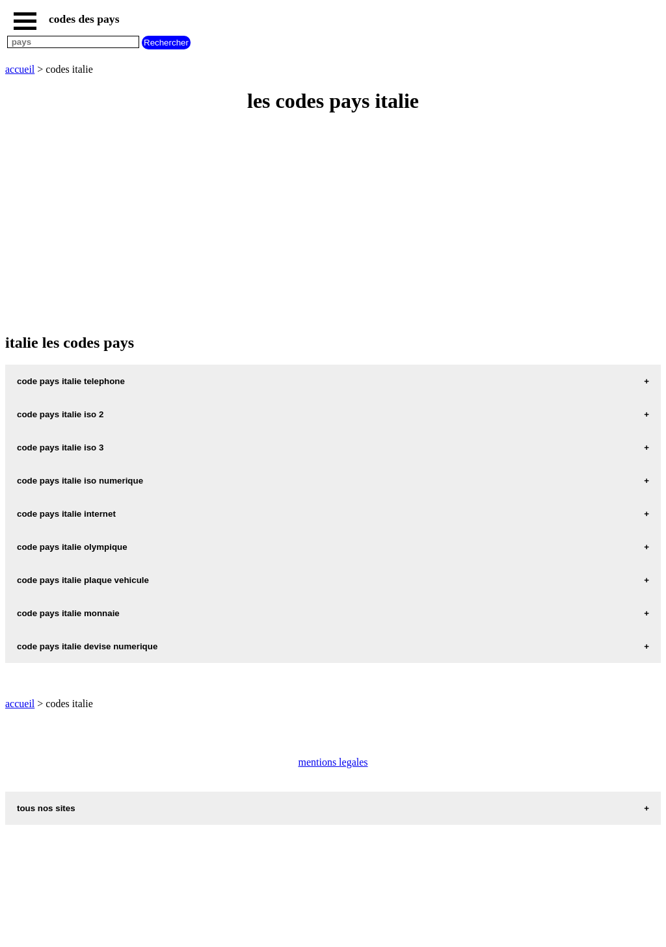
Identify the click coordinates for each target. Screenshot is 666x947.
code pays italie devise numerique (87, 646)
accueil (19, 69)
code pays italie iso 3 (60, 447)
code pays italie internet (66, 514)
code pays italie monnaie (68, 613)
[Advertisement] (333, 218)
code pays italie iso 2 (60, 414)
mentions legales (332, 762)
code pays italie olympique (72, 547)
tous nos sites (46, 808)
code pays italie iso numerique (80, 481)
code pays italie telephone (71, 381)
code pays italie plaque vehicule (83, 580)
